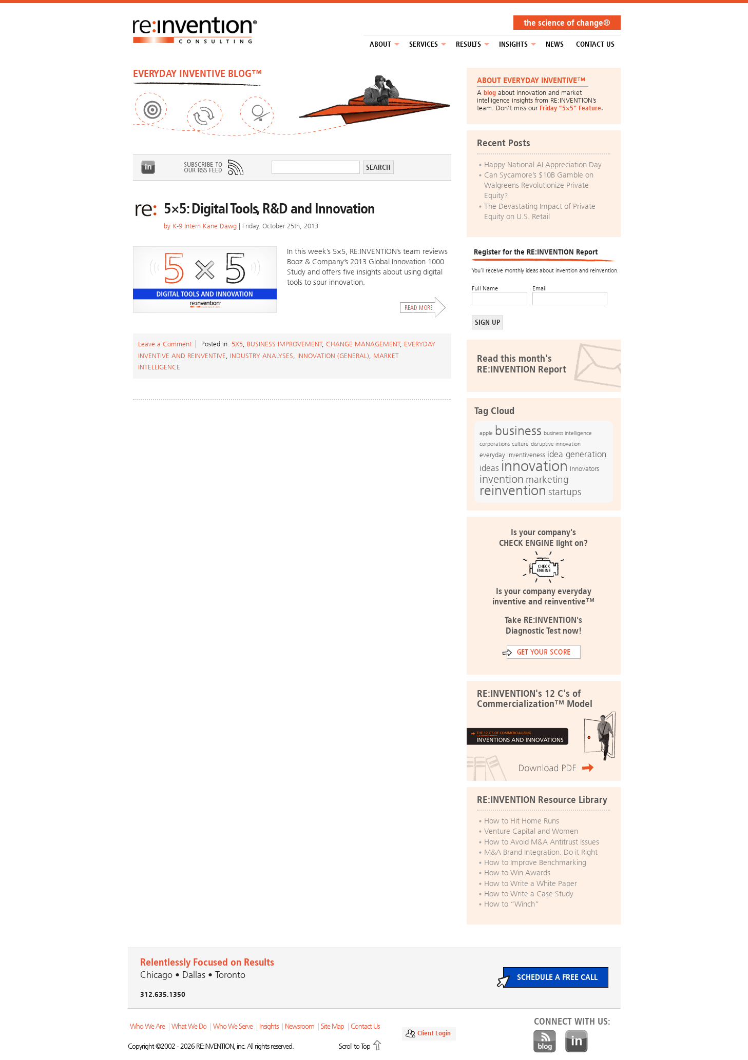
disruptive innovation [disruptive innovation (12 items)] (556, 443)
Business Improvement (284, 344)
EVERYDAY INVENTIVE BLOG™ (197, 73)
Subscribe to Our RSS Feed (213, 167)
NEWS (555, 44)
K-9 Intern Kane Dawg (204, 226)
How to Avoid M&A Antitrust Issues (541, 842)
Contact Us (595, 44)
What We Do (188, 1026)
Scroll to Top (354, 1046)
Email (539, 288)
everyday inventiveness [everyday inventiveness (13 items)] (512, 455)
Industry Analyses (261, 356)
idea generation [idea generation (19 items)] (576, 454)
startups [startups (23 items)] (564, 492)
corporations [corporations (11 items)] (495, 444)
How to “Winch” (511, 904)
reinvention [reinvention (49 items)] (513, 490)
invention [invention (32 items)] (502, 479)
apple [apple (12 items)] (486, 433)
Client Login (434, 1033)
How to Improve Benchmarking (535, 862)
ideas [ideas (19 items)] (489, 468)
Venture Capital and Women (531, 831)
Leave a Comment (164, 344)
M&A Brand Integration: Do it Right (541, 852)
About (380, 44)
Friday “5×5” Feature (570, 108)
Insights (513, 44)
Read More (423, 307)
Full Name (485, 288)
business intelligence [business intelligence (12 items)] (568, 433)
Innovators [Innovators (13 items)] (584, 469)
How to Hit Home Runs (521, 821)
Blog (544, 1041)
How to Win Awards (517, 872)
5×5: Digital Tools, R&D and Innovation (269, 208)
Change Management (363, 344)
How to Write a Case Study (528, 893)
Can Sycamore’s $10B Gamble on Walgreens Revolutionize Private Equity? (538, 185)
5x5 (237, 344)
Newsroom (299, 1026)
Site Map (332, 1026)
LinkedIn (148, 167)
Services (423, 44)
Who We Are (147, 1026)
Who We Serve (233, 1026)
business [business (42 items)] (518, 430)
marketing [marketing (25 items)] (547, 479)
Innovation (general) (333, 356)
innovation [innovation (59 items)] (534, 466)
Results (468, 44)
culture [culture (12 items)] (520, 443)
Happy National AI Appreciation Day (543, 164)
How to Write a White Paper (530, 883)
